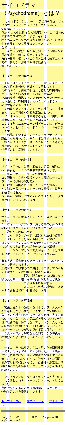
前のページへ (35, 401)
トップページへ (11, 401)
